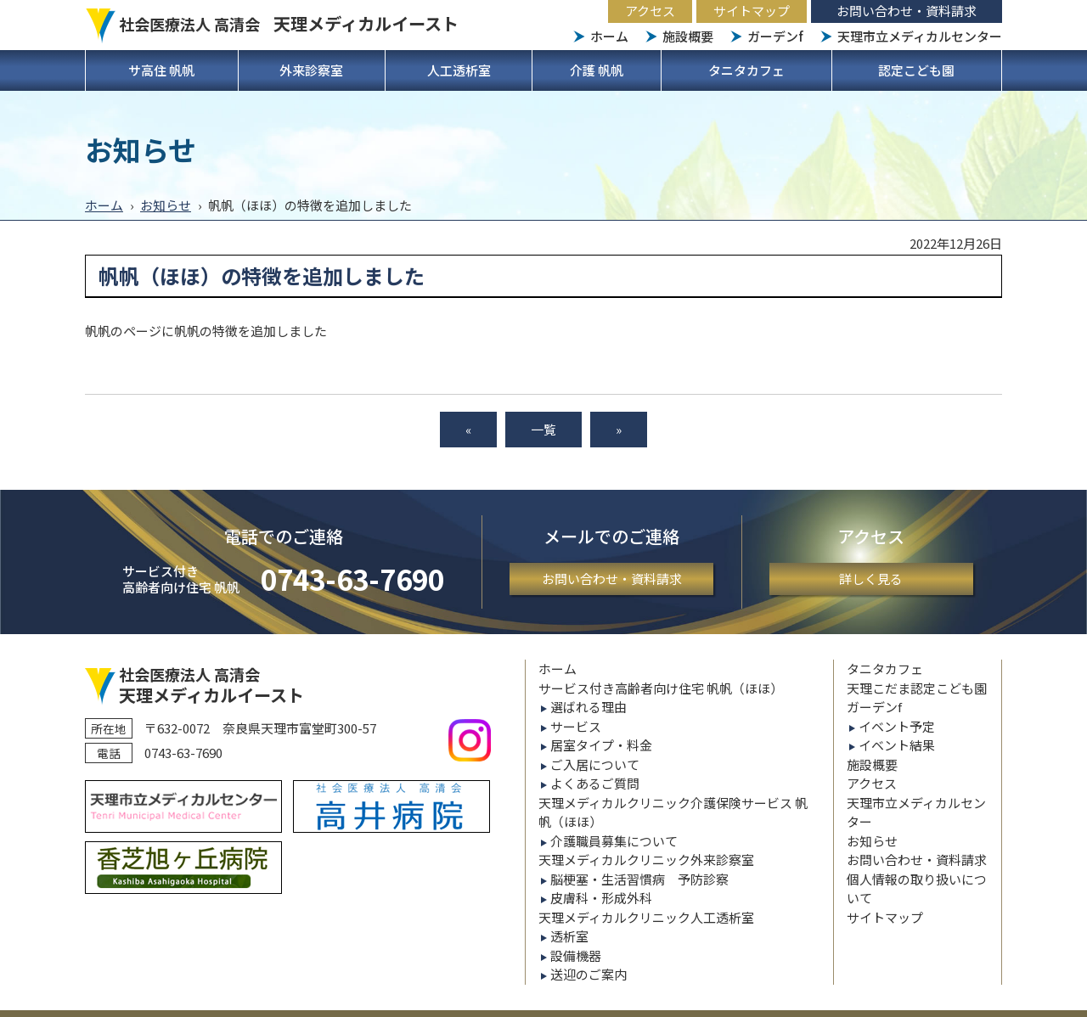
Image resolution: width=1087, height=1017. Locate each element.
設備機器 (575, 955)
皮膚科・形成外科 (601, 898)
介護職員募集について (614, 841)
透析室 (569, 936)
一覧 (543, 429)
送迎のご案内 (588, 974)
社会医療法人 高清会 (289, 24)
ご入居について (594, 764)
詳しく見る (871, 578)
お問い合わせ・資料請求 (906, 11)
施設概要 (687, 36)
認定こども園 (916, 70)
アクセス (650, 11)
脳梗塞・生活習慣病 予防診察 (639, 879)
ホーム (609, 36)
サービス (575, 726)
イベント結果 (897, 745)
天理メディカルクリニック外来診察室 (646, 859)
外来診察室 (311, 70)
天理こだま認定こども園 (917, 688)
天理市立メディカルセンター (919, 36)
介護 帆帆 (596, 70)
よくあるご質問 (594, 783)
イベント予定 (897, 726)
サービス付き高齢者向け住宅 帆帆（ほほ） (660, 688)
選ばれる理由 (588, 707)
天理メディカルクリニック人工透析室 (646, 917)
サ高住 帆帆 (161, 70)
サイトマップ (751, 11)
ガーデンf (775, 36)
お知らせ (165, 205)
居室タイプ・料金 (601, 745)
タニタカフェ (746, 70)
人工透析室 (459, 70)
